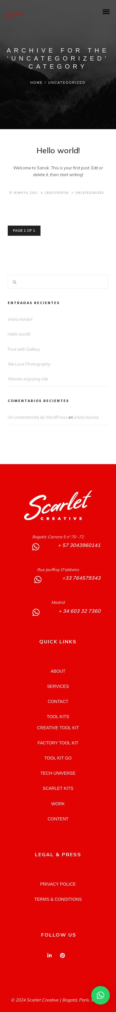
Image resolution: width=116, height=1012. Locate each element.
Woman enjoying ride (28, 378)
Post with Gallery (24, 349)
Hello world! (58, 150)
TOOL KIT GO (57, 758)
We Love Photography (29, 364)
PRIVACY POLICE (58, 884)
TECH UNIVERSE (58, 773)
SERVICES (58, 686)
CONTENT (58, 818)
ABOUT (57, 671)
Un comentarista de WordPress (37, 417)
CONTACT (58, 701)
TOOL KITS (58, 716)
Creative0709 (54, 192)
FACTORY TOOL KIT (57, 742)
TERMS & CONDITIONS (58, 899)
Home (36, 82)
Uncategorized (67, 82)
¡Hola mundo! (20, 319)
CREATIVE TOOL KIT (58, 727)
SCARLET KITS (58, 788)
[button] (100, 995)
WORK (58, 803)
